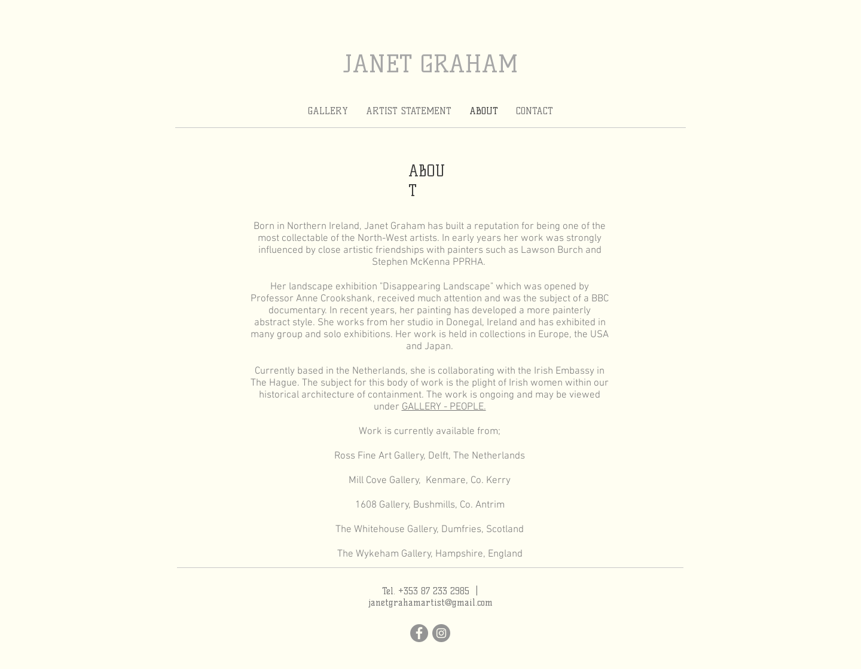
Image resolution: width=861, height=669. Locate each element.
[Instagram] (441, 633)
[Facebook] (419, 633)
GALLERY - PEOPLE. (444, 407)
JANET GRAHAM (430, 64)
